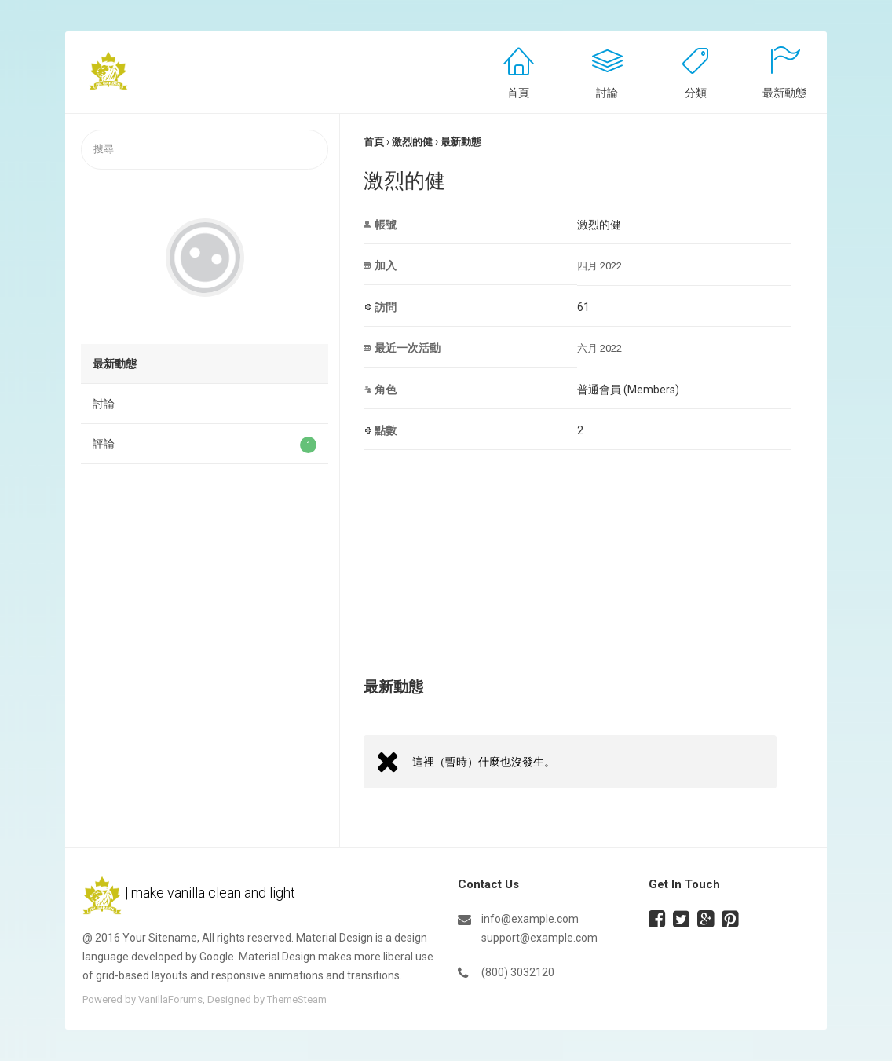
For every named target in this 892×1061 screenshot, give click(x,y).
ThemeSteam (297, 999)
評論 (204, 445)
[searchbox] (204, 150)
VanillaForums (170, 999)
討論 (607, 92)
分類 (696, 92)
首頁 (518, 92)
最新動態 (784, 92)
